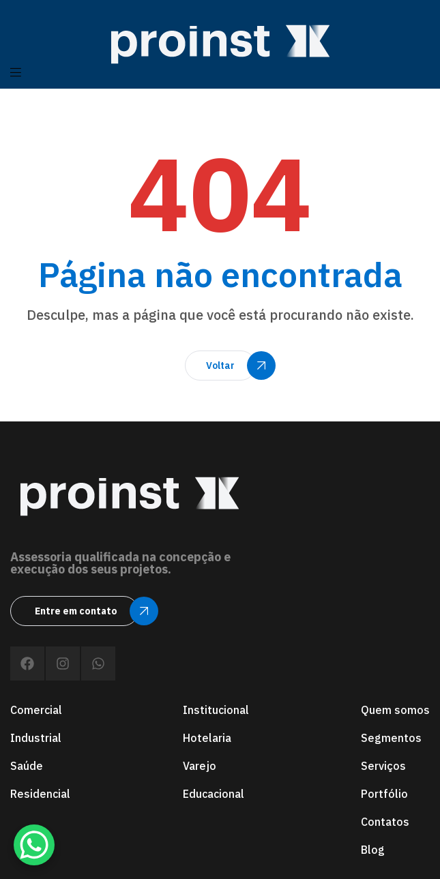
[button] (220, 366)
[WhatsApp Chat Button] (34, 844)
